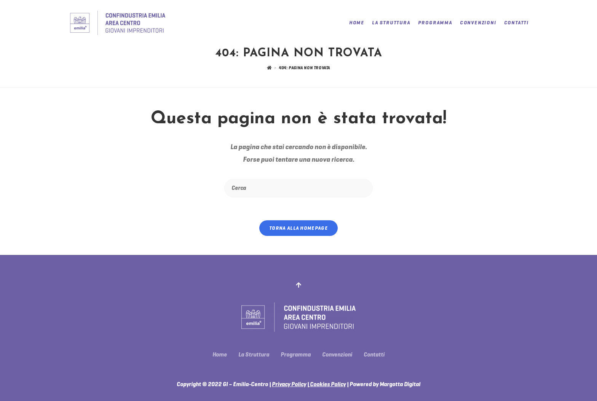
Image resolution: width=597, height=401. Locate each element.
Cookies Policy (327, 384)
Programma (296, 354)
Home (219, 354)
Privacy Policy (289, 384)
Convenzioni (337, 354)
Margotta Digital (400, 384)
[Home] (269, 67)
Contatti (374, 354)
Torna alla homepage (298, 228)
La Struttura (253, 354)
